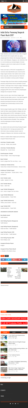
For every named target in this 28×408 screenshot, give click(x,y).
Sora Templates (11, 406)
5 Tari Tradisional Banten (14, 355)
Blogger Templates (20, 406)
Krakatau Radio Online (6, 314)
